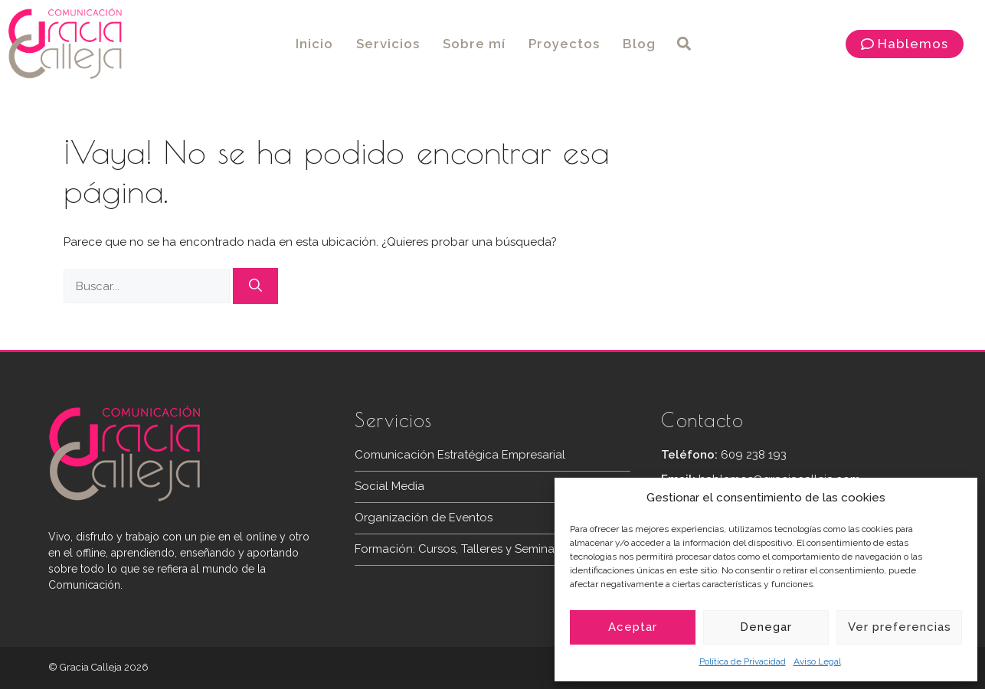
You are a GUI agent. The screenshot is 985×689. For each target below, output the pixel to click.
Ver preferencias (899, 627)
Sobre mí (474, 43)
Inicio (314, 43)
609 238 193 (754, 455)
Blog (639, 43)
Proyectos (564, 43)
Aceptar (632, 627)
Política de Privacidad (742, 661)
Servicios (388, 43)
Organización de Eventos (423, 517)
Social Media (389, 486)
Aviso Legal (817, 661)
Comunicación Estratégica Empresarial (460, 455)
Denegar (766, 627)
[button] (683, 44)
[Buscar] (255, 286)
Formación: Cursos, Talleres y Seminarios (464, 549)
